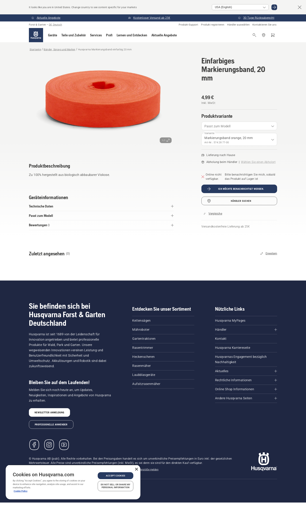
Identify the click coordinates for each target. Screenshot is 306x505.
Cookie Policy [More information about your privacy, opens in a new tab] (20, 491)
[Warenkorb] (273, 35)
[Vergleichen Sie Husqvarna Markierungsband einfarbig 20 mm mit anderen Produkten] (212, 214)
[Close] (136, 469)
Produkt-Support (188, 24)
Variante (209, 133)
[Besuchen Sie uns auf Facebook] (34, 444)
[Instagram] (49, 444)
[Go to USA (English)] (274, 7)
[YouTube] (64, 444)
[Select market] (240, 7)
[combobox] (239, 126)
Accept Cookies (115, 475)
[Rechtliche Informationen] (246, 380)
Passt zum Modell (217, 126)
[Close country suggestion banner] (299, 7)
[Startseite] (36, 35)
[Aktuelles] (246, 371)
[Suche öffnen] (254, 35)
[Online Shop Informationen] (246, 389)
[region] (73, 482)
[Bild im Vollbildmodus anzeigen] (101, 105)
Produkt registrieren (212, 24)
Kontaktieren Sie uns (264, 24)
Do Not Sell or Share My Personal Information (115, 486)
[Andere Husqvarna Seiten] (246, 398)
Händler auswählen (238, 24)
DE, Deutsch (55, 24)
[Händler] (246, 330)
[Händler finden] (263, 35)
